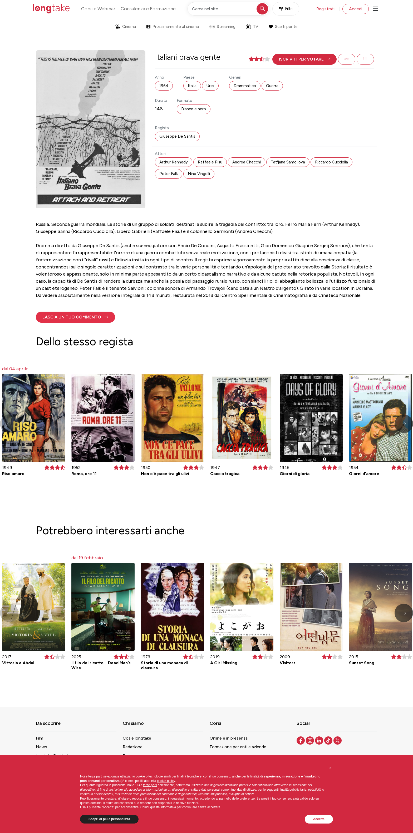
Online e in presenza (229, 738)
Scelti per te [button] (283, 26)
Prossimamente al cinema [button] (172, 26)
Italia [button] (192, 85)
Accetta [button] (318, 819)
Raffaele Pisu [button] (210, 162)
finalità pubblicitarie (292, 789)
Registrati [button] (325, 8)
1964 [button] (163, 85)
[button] (304, 59)
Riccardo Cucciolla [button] (331, 162)
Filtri (286, 9)
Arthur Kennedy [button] (173, 162)
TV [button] (252, 26)
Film (39, 738)
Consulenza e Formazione (148, 9)
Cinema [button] (125, 26)
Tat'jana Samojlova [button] (288, 162)
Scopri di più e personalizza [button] (109, 819)
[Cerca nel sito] (228, 9)
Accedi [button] (355, 8)
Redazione (132, 746)
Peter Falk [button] (168, 173)
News (41, 746)
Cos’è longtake (137, 738)
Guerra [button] (272, 85)
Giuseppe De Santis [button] (177, 136)
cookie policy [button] (166, 781)
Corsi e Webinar (98, 9)
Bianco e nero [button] (193, 109)
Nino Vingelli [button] (199, 173)
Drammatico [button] (245, 85)
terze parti (150, 785)
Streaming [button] (222, 26)
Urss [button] (210, 85)
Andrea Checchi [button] (246, 162)
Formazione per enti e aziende (238, 746)
